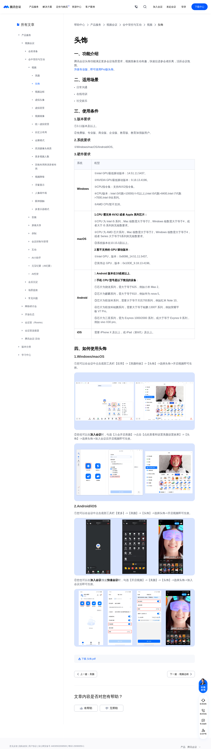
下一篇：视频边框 (179, 674)
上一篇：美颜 (87, 674)
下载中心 (199, 6)
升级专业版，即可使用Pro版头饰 (93, 69)
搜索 (145, 7)
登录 (183, 6)
